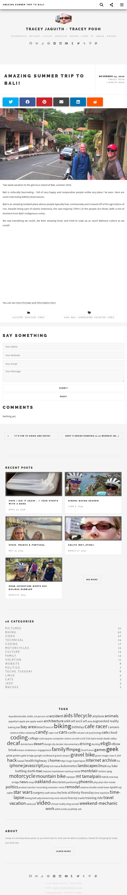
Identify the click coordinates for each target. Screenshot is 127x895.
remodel (72, 786)
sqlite (10, 792)
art (73, 721)
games (100, 749)
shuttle (93, 787)
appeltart (13, 721)
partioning (72, 782)
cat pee (81, 732)
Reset (63, 397)
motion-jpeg (105, 771)
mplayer (70, 776)
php (95, 782)
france (90, 750)
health (29, 760)
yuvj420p (72, 809)
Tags (63, 709)
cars (63, 732)
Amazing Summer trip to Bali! (24, 4)
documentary (71, 744)
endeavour (31, 750)
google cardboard (44, 755)
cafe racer (96, 726)
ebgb (105, 743)
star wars (23, 792)
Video (84, 36)
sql (120, 787)
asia (67, 317)
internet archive (101, 760)
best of (49, 727)
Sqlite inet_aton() (81, 545)
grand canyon (62, 755)
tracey (72, 798)
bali (74, 317)
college (33, 738)
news (24, 781)
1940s (30, 716)
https (63, 760)
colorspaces (45, 738)
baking (12, 727)
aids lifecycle (78, 715)
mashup (69, 771)
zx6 (80, 809)
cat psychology (93, 732)
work (49, 808)
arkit (67, 721)
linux (10, 675)
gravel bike (82, 754)
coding (11, 643)
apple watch (36, 721)
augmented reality (105, 721)
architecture (53, 720)
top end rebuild (58, 798)
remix (61, 787)
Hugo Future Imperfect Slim (67, 888)
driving (85, 743)
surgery (38, 792)
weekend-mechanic (99, 803)
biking (10, 632)
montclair (89, 770)
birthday (78, 727)
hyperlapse (79, 760)
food (83, 750)
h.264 (118, 755)
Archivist (61, 36)
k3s (52, 766)
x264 (57, 809)
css (88, 738)
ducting (95, 744)
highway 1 (42, 760)
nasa (105, 777)
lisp (109, 766)
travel (108, 797)
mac (39, 770)
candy (41, 732)
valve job (31, 803)
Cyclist (48, 36)
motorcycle (22, 775)
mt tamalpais (88, 776)
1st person (39, 716)
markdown (58, 771)
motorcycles (17, 647)
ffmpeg (73, 749)
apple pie (24, 721)
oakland (43, 781)
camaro (113, 727)
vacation (30, 317)
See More (92, 580)
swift (47, 792)
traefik (81, 798)
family (11, 655)
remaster (53, 787)
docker (60, 744)
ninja (31, 782)
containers (82, 838)
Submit (63, 388)
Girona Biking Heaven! (84, 501)
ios (118, 760)
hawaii (20, 760)
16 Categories (19, 621)
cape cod (53, 732)
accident (56, 715)
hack (12, 760)
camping (30, 732)
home (55, 760)
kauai (57, 766)
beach (40, 727)
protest (23, 787)
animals (111, 715)
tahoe (53, 792)
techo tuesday (19, 671)
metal (77, 771)
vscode (75, 803)
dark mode (97, 738)
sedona (84, 787)
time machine (101, 792)
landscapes (85, 317)
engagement (44, 750)
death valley (110, 738)
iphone (16, 765)
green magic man (104, 755)
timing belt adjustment (37, 798)
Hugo (79, 893)
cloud (113, 732)
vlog (68, 803)
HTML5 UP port (54, 893)
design (48, 744)
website (12, 663)
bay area (28, 726)
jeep (9, 683)
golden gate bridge (23, 755)
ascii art (81, 721)
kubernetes (69, 766)
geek (112, 749)
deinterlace (27, 744)
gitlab (9, 755)
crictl (82, 738)
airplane (98, 716)
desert (39, 743)
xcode (63, 809)
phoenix (86, 781)
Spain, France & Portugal (27, 545)
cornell (75, 738)
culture (18, 317)
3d (47, 716)
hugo (69, 760)
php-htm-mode (106, 782)
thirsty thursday (82, 792)
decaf (13, 743)
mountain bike (51, 776)
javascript (33, 765)
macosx (12, 687)
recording (41, 787)
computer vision (62, 738)
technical (14, 639)
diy (53, 744)
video (41, 317)
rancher (31, 787)
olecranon (58, 782)
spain (114, 787)
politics (12, 667)
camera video (17, 732)
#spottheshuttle (17, 716)
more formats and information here (36, 302)
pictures (13, 628)
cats (9, 679)
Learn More (63, 851)
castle (72, 732)
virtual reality (58, 803)
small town (103, 787)
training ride (94, 798)
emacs (20, 750)
